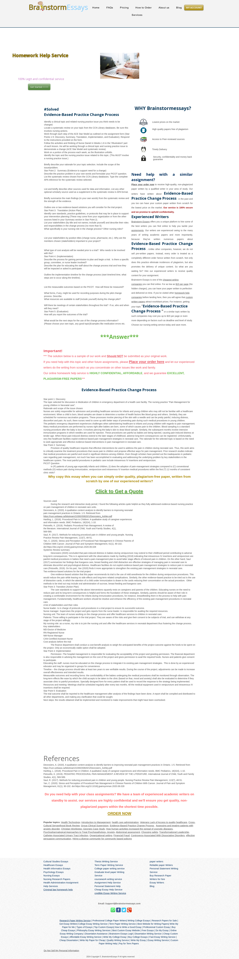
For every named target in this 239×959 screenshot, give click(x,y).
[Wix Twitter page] (124, 910)
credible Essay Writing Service (110, 893)
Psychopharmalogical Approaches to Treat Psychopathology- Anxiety (79, 832)
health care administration (125, 822)
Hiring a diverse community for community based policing (102, 838)
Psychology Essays (53, 872)
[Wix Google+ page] (129, 910)
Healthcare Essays (53, 865)
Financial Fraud (122, 835)
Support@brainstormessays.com (123, 903)
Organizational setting (101, 835)
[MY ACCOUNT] (193, 7)
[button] (137, 15)
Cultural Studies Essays (55, 861)
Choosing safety (149, 832)
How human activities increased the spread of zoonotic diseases (139, 828)
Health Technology (70, 822)
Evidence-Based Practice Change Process (132, 825)
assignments (137, 230)
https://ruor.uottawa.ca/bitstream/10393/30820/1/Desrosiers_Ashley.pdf (77, 516)
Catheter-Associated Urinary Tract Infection (65, 835)
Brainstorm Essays (140, 221)
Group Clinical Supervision (95, 825)
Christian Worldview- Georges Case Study (83, 828)
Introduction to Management (96, 822)
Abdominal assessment (128, 832)
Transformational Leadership (174, 832)
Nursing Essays (51, 875)
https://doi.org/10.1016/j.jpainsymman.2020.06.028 (71, 547)
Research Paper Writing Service (75, 920)
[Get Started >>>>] (39, 87)
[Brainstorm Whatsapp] (113, 910)
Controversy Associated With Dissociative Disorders (158, 835)
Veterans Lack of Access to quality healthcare (163, 822)
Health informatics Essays (56, 868)
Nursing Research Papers (56, 879)
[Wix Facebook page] (118, 910)
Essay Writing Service (158, 940)
